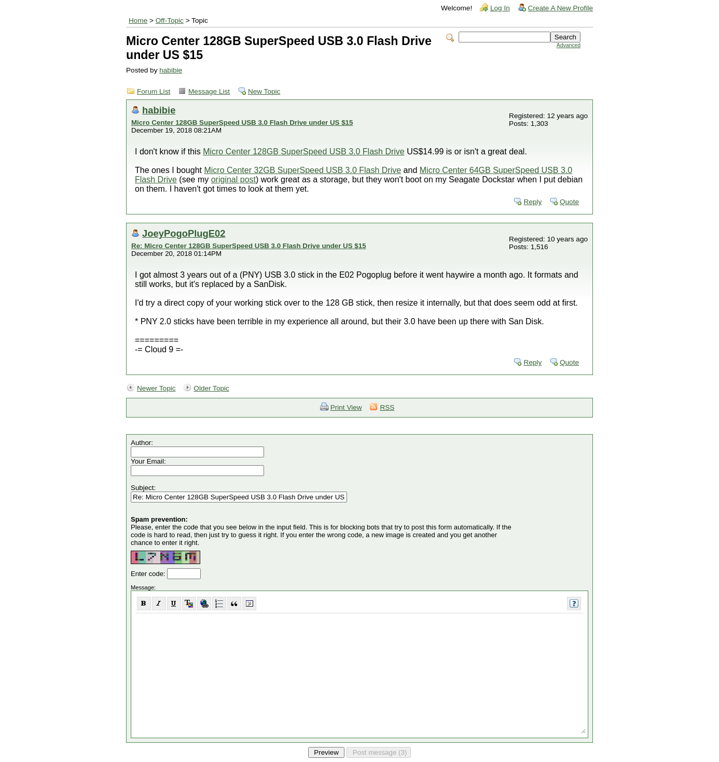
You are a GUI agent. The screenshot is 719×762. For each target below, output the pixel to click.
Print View (346, 407)
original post (233, 179)
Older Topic (211, 388)
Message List (209, 91)
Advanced (568, 45)
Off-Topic (170, 20)
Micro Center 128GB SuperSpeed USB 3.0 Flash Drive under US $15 (242, 122)
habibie (170, 70)
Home (138, 20)
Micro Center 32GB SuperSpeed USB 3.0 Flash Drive (302, 170)
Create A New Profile (560, 8)
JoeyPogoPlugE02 (183, 233)
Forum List (153, 91)
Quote (569, 202)
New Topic (264, 91)
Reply (532, 202)
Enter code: (149, 574)
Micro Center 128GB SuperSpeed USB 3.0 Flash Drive (304, 151)
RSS (387, 407)
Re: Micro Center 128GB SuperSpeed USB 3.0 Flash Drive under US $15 (248, 246)
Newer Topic (156, 388)
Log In (500, 8)
